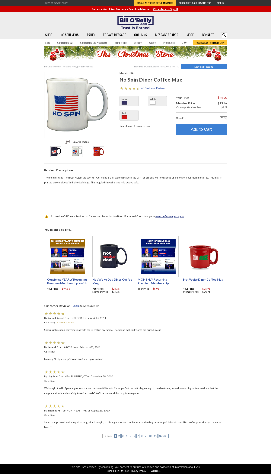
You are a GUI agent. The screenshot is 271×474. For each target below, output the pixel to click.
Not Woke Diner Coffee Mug (203, 279)
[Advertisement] (135, 196)
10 (149, 435)
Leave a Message (203, 66)
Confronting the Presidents (93, 42)
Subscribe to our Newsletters (195, 3)
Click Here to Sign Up (166, 9)
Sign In (220, 3)
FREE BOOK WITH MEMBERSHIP (210, 42)
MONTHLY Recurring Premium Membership (153, 281)
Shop (48, 34)
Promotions (169, 42)
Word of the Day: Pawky (55, 3)
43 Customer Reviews (153, 88)
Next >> (163, 435)
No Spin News (70, 34)
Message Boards (166, 34)
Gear (152, 42)
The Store (66, 66)
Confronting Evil (65, 42)
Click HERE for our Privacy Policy (126, 470)
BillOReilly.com (52, 66)
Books (138, 42)
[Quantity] (223, 118)
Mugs (76, 66)
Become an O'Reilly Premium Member (155, 3)
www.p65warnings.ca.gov (169, 216)
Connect (208, 34)
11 (155, 435)
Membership (120, 42)
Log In (76, 305)
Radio (91, 34)
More (190, 34)
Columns (140, 34)
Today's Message (114, 34)
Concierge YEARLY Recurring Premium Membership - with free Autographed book (67, 283)
